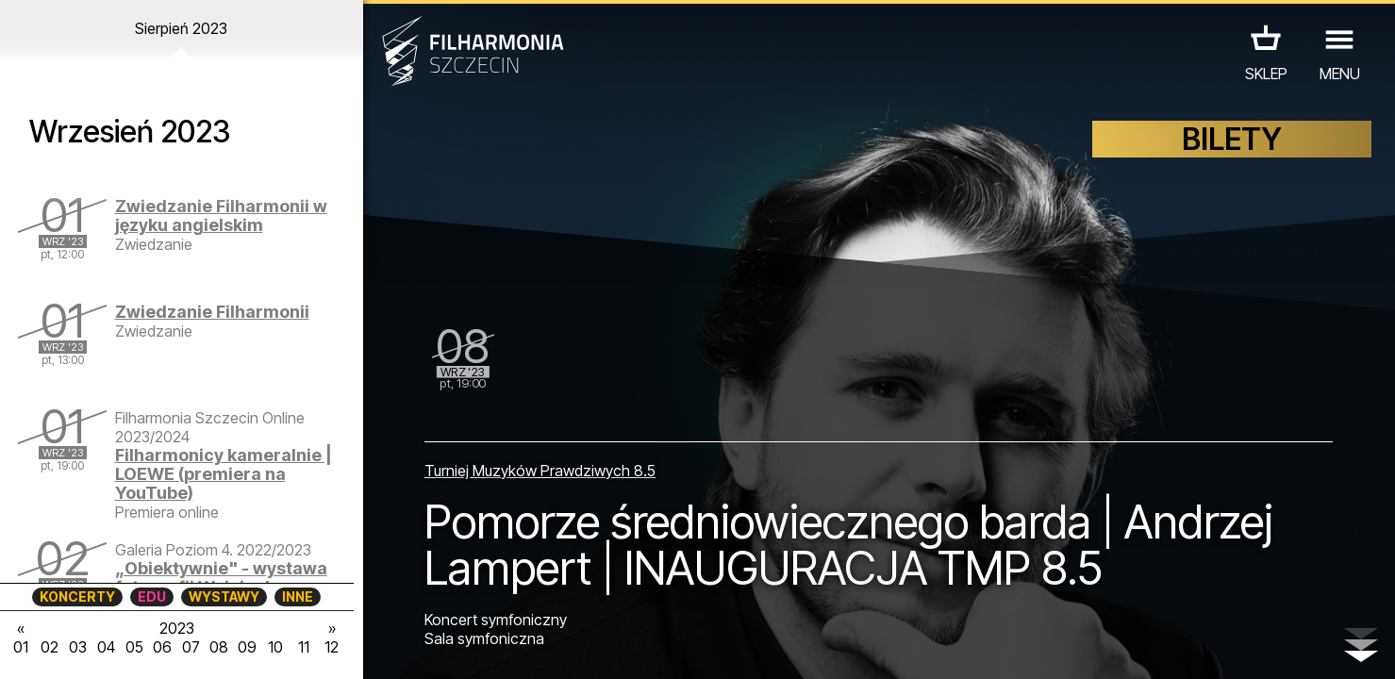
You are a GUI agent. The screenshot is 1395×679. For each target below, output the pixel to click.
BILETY (1232, 139)
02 (49, 647)
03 (78, 647)
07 (191, 647)
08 (218, 647)
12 (331, 647)
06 (162, 647)
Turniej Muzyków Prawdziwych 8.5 (540, 470)
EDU (152, 596)
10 (275, 647)
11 (303, 647)
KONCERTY (77, 596)
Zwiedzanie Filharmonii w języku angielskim (221, 215)
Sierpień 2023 (181, 28)
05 (134, 647)
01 (20, 647)
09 (247, 647)
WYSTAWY (224, 596)
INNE (297, 596)
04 (106, 647)
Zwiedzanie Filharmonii (212, 312)
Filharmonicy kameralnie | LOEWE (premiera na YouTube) (223, 474)
